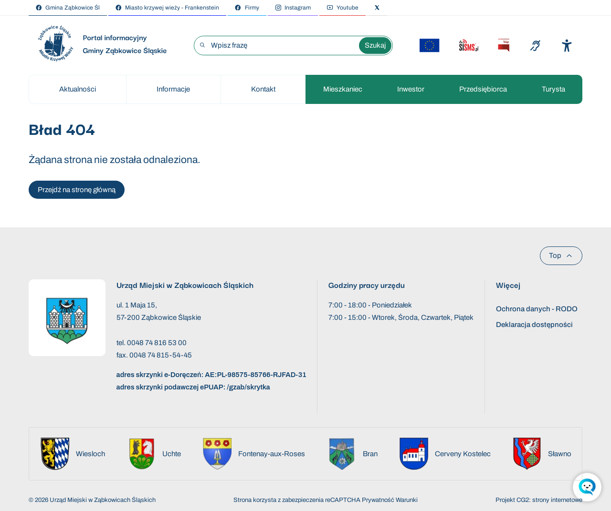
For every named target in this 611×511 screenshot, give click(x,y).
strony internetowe (557, 500)
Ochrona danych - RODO (537, 309)
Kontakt (263, 89)
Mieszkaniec (342, 89)
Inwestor (410, 89)
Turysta (553, 89)
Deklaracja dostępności (534, 324)
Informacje (173, 89)
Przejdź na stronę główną (77, 190)
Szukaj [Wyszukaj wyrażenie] (375, 45)
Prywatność (378, 500)
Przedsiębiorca (483, 89)
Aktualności (77, 89)
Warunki (407, 500)
